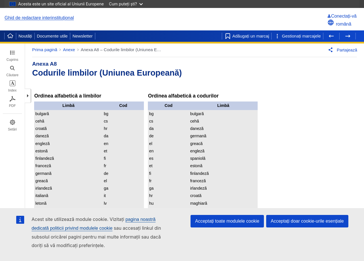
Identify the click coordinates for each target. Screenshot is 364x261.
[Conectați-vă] (342, 16)
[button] (28, 96)
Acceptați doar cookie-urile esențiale (307, 221)
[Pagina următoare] (347, 36)
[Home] (10, 36)
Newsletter (83, 36)
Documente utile (52, 36)
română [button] (339, 24)
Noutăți (25, 36)
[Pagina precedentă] (331, 36)
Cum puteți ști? (126, 3)
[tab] (12, 56)
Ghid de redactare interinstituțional (39, 17)
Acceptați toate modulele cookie (227, 221)
